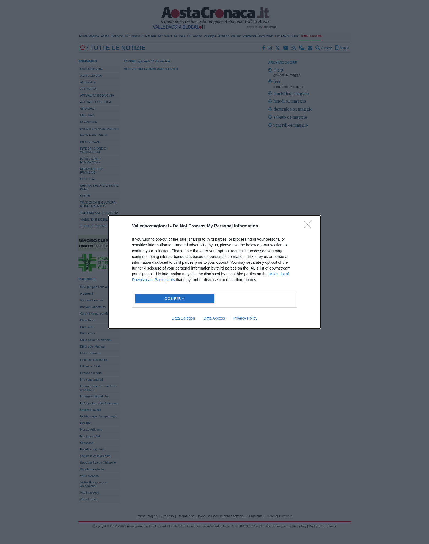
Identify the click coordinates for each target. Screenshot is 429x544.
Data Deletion (183, 318)
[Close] (309, 226)
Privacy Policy (245, 318)
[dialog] (214, 272)
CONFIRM (174, 298)
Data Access (214, 318)
